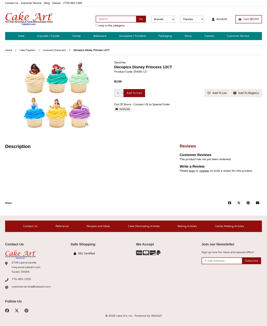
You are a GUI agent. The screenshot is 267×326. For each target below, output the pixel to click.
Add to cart (134, 93)
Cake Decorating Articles (144, 226)
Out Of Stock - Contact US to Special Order (142, 104)
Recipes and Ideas (98, 226)
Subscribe (251, 260)
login (192, 171)
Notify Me (123, 109)
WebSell (156, 315)
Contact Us (11, 3)
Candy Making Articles (229, 226)
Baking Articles (187, 226)
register (204, 171)
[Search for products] (116, 19)
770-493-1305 (21, 279)
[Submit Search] (141, 19)
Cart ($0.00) (248, 19)
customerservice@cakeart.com (31, 286)
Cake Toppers (27, 50)
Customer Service (31, 3)
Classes (56, 3)
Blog (47, 3)
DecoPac (120, 62)
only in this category (110, 25)
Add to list (217, 93)
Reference (62, 226)
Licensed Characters (54, 50)
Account (219, 19)
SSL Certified (84, 253)
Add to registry (246, 93)
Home (8, 50)
